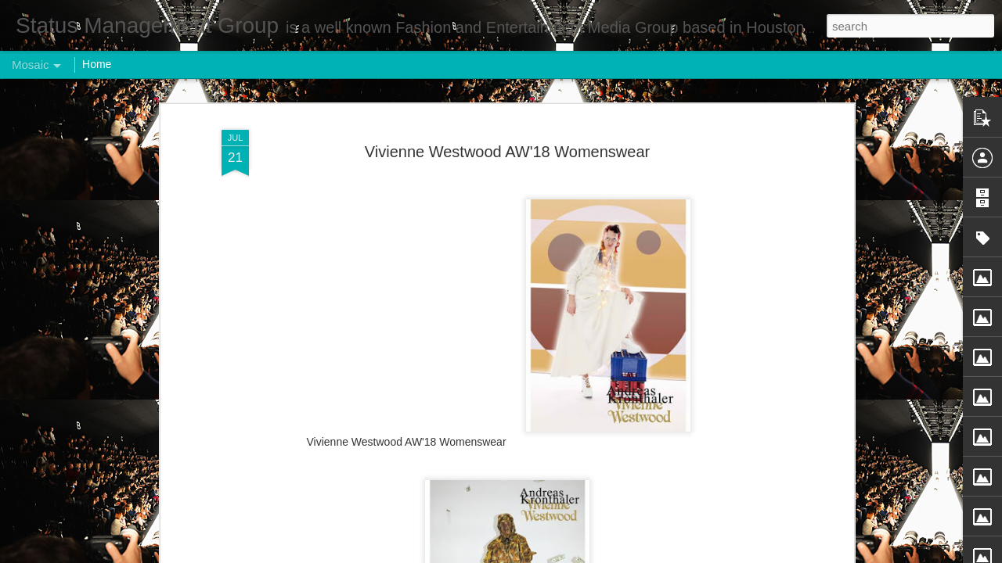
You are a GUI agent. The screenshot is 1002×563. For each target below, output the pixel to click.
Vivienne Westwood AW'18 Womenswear (507, 149)
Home (96, 64)
